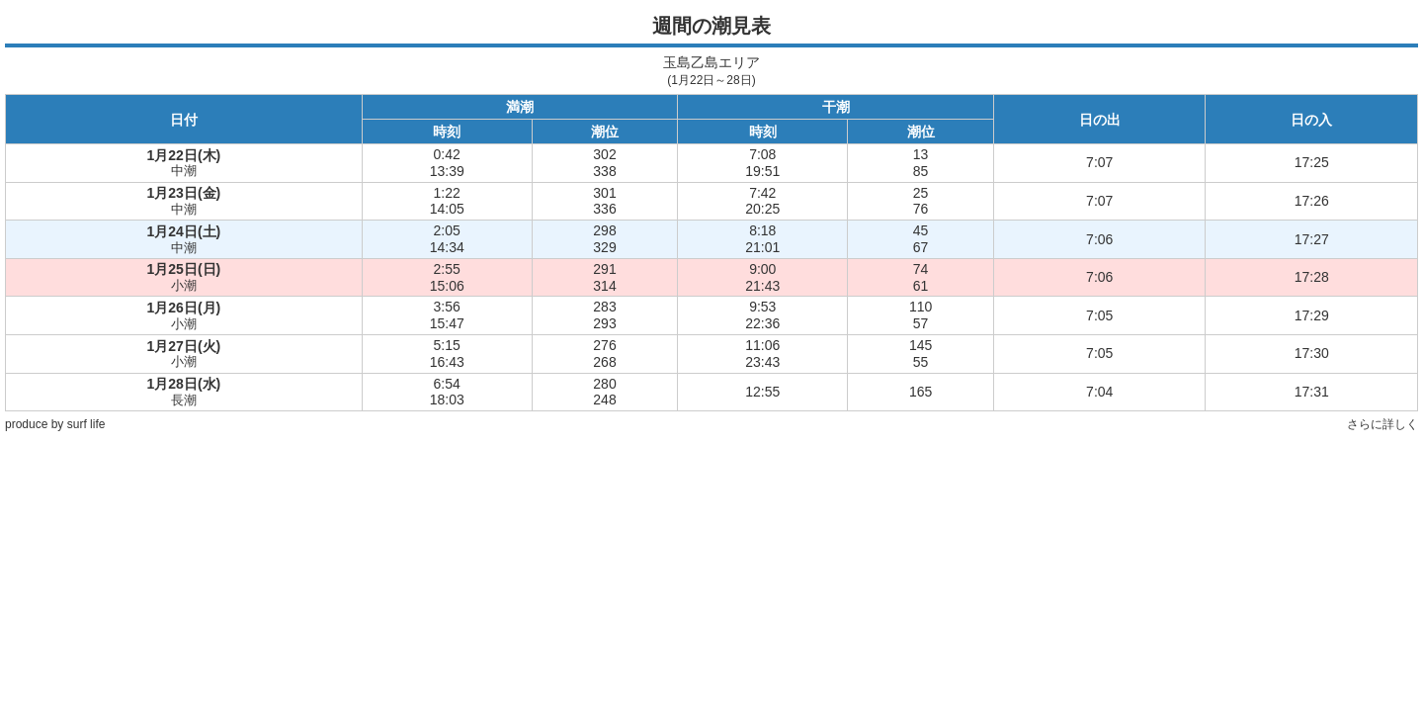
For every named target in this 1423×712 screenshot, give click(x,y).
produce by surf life (55, 424)
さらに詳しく (1382, 424)
